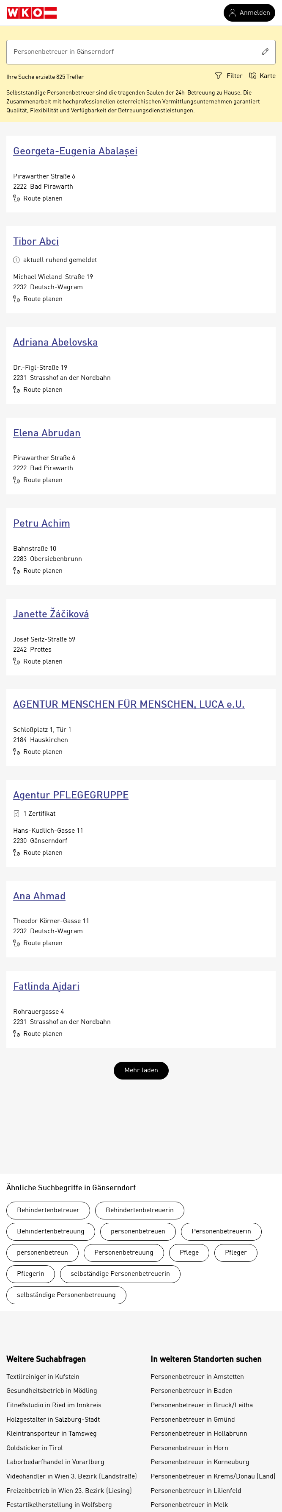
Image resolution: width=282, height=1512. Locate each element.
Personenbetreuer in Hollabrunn (199, 1434)
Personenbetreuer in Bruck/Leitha (202, 1405)
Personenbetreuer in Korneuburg (200, 1462)
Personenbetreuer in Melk (189, 1505)
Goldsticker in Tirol (34, 1448)
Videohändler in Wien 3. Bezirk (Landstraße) (71, 1476)
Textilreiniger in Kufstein (42, 1377)
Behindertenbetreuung (51, 1231)
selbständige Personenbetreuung (66, 1295)
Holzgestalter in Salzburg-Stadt (53, 1420)
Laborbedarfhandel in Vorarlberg (55, 1462)
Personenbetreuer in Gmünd (193, 1420)
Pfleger (236, 1253)
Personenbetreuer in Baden (192, 1391)
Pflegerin (30, 1274)
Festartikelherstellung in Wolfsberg (59, 1505)
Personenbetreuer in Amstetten (197, 1377)
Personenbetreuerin (221, 1231)
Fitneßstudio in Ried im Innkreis (53, 1405)
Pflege (189, 1253)
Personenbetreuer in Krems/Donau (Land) (213, 1476)
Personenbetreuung (123, 1253)
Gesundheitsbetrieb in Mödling (51, 1391)
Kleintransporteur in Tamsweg (51, 1434)
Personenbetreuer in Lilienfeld (196, 1491)
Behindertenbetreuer (48, 1210)
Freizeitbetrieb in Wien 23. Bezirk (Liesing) (69, 1491)
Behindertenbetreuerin (140, 1210)
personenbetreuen (138, 1231)
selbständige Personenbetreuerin (120, 1274)
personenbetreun (42, 1253)
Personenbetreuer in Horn (189, 1448)
